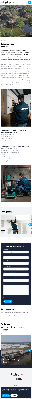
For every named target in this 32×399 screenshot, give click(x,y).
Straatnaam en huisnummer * (10, 272)
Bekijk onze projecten (9, 333)
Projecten (5, 40)
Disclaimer (16, 385)
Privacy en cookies (19, 298)
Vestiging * (5, 249)
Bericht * (5, 283)
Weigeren (14, 395)
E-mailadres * (6, 260)
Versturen (8, 301)
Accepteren (6, 395)
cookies (18, 390)
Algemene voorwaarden (16, 383)
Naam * (5, 255)
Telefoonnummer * (7, 266)
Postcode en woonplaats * (9, 277)
